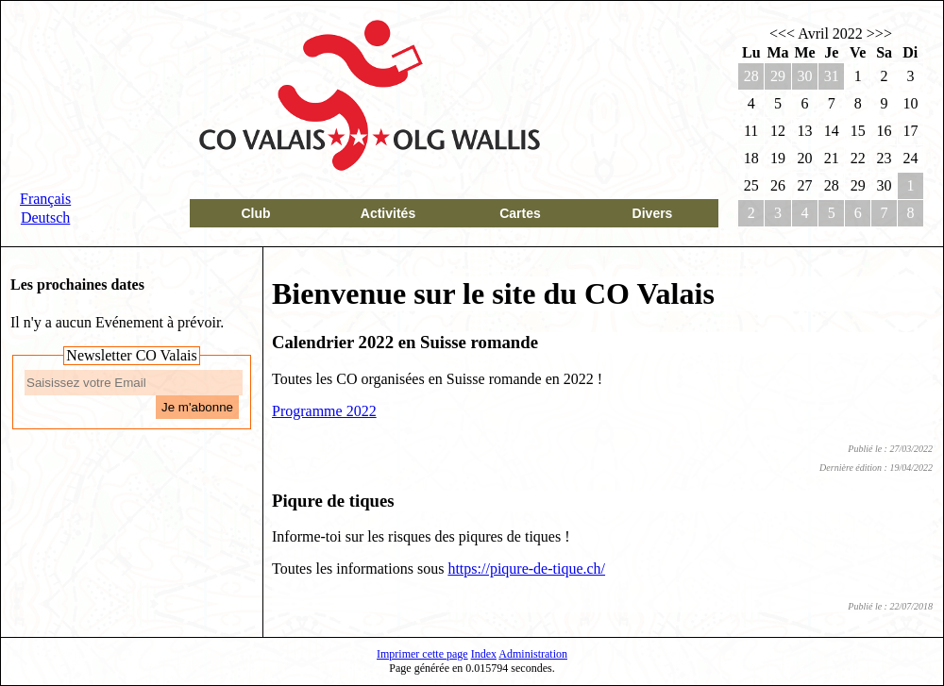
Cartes (520, 213)
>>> (879, 33)
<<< (782, 33)
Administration (532, 654)
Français (45, 199)
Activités (388, 213)
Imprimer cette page (422, 654)
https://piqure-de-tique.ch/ (526, 569)
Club (255, 213)
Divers (652, 213)
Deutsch (45, 217)
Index (484, 654)
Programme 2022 (324, 411)
